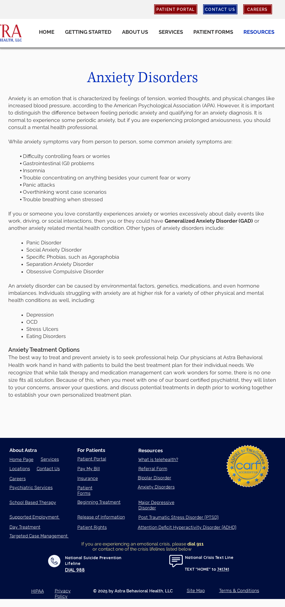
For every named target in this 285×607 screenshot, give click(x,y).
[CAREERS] (257, 9)
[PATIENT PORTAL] (176, 9)
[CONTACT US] (220, 9)
